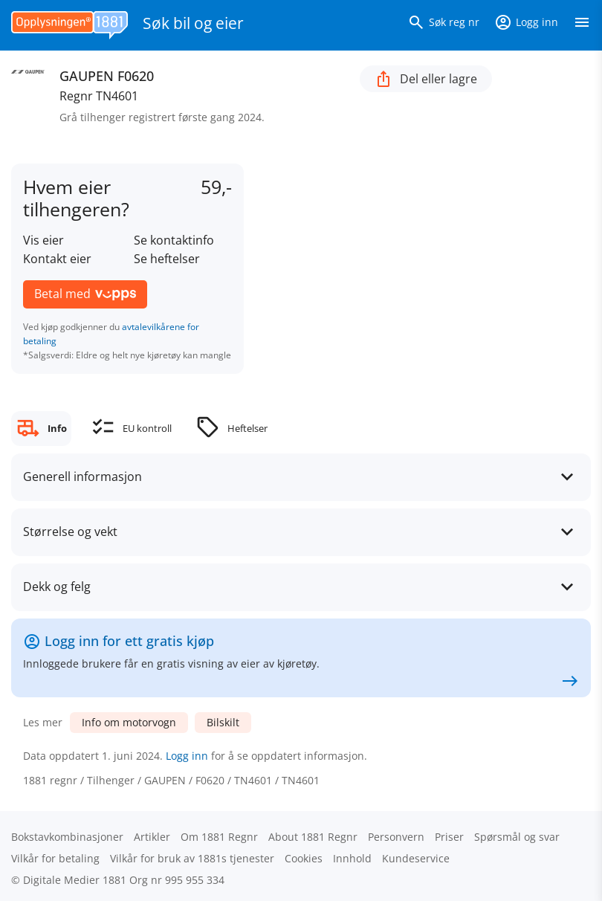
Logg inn (187, 756)
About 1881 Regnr (312, 837)
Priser (449, 837)
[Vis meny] (582, 25)
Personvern (396, 837)
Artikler (152, 837)
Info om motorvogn (129, 722)
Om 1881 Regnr (219, 837)
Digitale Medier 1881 (74, 880)
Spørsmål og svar (517, 837)
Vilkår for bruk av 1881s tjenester (192, 858)
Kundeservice (416, 858)
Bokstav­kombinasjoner (67, 837)
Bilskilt (223, 722)
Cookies (304, 858)
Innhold (352, 858)
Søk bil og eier (193, 23)
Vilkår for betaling (55, 858)
